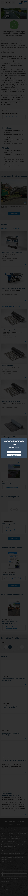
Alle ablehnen (14, 455)
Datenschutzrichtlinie (14, 447)
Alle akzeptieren (14, 451)
